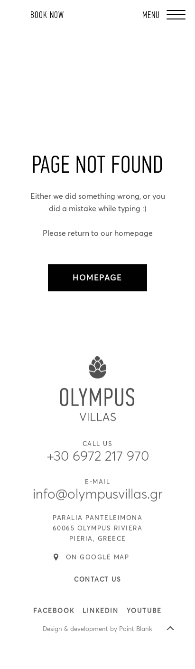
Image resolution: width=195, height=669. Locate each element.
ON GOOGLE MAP (98, 564)
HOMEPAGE (97, 278)
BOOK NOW (47, 15)
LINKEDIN (101, 618)
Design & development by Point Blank (97, 629)
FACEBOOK (53, 618)
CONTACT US (97, 587)
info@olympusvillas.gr (98, 501)
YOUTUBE (144, 618)
